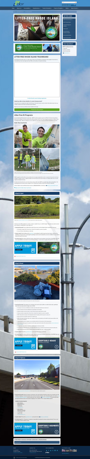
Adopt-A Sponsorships (67, 37)
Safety (67, 9)
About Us (19, 9)
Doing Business (36, 9)
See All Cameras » (65, 453)
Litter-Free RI (65, 28)
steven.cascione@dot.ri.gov (52, 185)
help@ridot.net (67, 52)
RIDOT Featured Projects (20, 11)
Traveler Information (47, 9)
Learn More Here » (18, 442)
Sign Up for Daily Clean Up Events (22, 187)
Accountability (27, 9)
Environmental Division (67, 35)
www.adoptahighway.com (21, 414)
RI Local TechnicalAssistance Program (66, 32)
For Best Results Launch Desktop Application (36, 98)
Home (13, 8)
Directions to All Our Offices (18, 452)
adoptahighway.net (20, 407)
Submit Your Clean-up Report (37, 109)
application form (29, 331)
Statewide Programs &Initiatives (67, 25)
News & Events (74, 9)
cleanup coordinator (46, 397)
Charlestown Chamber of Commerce (23, 220)
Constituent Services (33, 452)
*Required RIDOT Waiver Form (21, 256)
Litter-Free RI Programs (28, 11)
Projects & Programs (58, 9)
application (32, 233)
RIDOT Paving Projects (67, 22)
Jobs (73, 4)
